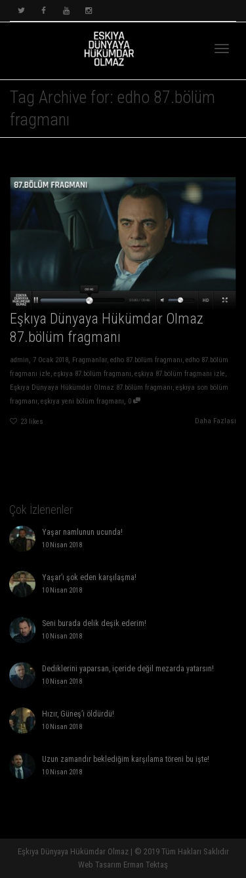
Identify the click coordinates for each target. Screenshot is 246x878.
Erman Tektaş (145, 864)
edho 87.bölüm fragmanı (146, 360)
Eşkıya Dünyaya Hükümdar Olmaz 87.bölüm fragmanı (91, 389)
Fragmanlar (89, 360)
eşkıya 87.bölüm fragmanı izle (180, 374)
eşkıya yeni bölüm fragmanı (81, 402)
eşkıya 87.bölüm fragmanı (92, 374)
